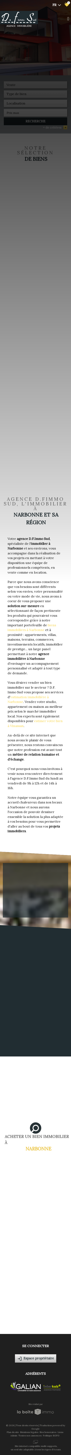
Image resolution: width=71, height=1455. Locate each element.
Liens (60, 1432)
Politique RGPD (51, 1435)
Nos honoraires (48, 1432)
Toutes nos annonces (30, 1435)
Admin (13, 1435)
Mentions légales (29, 1432)
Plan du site (13, 1432)
